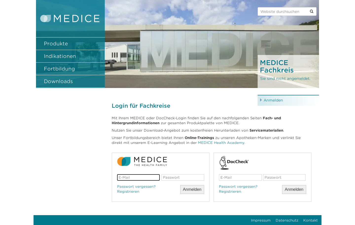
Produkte (56, 44)
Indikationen (60, 56)
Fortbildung (59, 69)
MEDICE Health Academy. (221, 143)
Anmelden (273, 100)
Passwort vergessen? (136, 187)
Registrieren (128, 191)
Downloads (58, 81)
